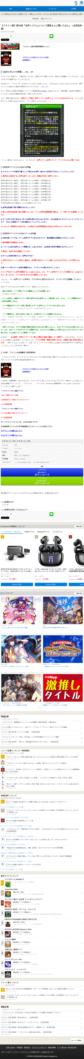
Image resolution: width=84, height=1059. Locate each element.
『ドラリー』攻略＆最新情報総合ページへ (36, 46)
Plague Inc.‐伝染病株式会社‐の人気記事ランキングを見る (17, 853)
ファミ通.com (61, 1047)
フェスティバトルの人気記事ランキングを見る (15, 817)
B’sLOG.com (72, 1047)
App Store (42, 472)
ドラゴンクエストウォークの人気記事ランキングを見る (17, 836)
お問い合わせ (10, 1047)
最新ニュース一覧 (35, 14)
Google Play (42, 481)
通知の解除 (52, 1047)
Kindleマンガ (29, 532)
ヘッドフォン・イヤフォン (12, 532)
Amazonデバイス (43, 532)
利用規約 (20, 1047)
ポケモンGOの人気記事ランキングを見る (13, 844)
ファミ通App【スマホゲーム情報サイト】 (14, 14)
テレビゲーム (57, 532)
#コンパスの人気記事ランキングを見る (13, 807)
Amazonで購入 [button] (17, 584)
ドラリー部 (5, 504)
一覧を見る (78, 526)
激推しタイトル (46, 18)
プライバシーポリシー (39, 1047)
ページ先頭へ (78, 1040)
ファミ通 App (8, 3)
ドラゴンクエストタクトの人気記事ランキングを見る (17, 861)
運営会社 (27, 1047)
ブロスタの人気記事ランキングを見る (12, 869)
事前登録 (35, 18)
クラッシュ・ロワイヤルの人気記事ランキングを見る (17, 825)
